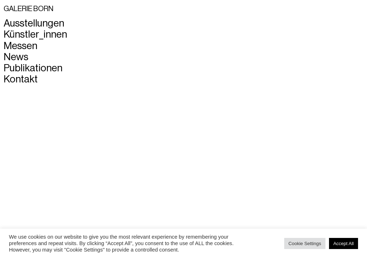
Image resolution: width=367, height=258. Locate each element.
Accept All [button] (343, 243)
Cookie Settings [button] (305, 243)
